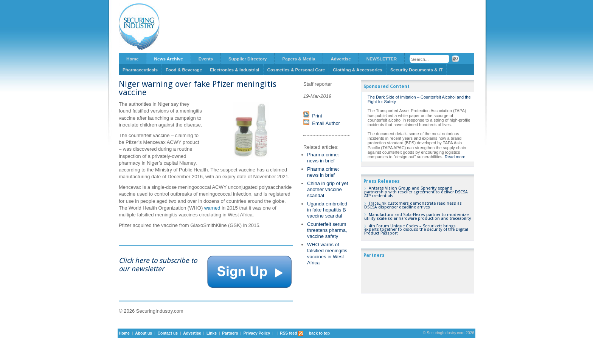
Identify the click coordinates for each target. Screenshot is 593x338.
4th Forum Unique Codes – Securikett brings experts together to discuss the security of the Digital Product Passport (416, 230)
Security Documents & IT (416, 69)
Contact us (167, 333)
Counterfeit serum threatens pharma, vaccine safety (327, 230)
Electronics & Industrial (234, 69)
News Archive (168, 58)
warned (212, 208)
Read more (455, 156)
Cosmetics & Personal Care (296, 69)
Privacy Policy (257, 333)
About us (143, 333)
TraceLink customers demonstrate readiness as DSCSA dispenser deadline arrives (413, 205)
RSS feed (292, 333)
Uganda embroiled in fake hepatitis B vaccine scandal (327, 210)
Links (211, 333)
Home (132, 58)
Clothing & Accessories (357, 69)
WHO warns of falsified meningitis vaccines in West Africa (327, 253)
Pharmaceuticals (140, 69)
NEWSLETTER (381, 58)
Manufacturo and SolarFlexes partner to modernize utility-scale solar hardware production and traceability (417, 216)
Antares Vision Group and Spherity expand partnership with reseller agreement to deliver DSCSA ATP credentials (416, 192)
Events (206, 58)
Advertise (341, 58)
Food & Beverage (184, 69)
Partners (230, 333)
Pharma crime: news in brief (323, 158)
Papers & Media (298, 58)
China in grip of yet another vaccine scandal (327, 189)
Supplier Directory (247, 58)
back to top (319, 333)
